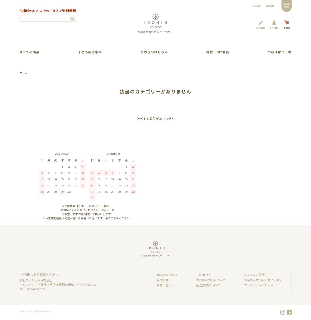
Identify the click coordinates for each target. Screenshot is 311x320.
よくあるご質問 (254, 275)
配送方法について (208, 285)
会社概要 (162, 280)
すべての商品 (30, 52)
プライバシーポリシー (259, 285)
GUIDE (256, 5)
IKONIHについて (167, 275)
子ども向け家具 (90, 52)
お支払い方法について (211, 280)
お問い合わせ (165, 285)
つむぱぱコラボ (280, 52)
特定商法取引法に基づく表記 (263, 280)
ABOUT (271, 5)
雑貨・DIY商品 (217, 52)
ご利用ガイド (205, 275)
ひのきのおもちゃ (154, 52)
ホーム (24, 73)
